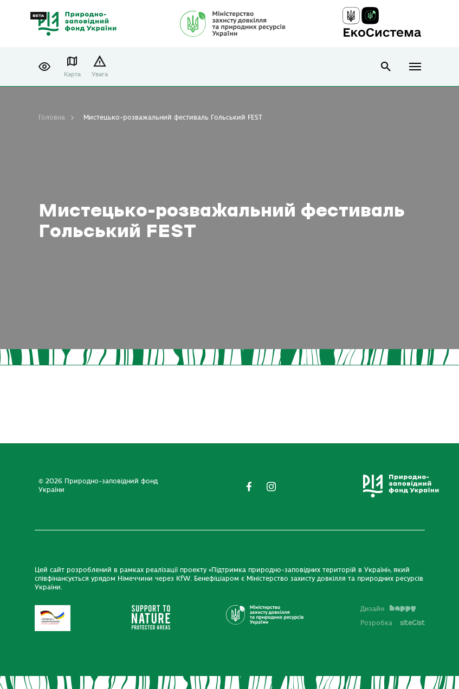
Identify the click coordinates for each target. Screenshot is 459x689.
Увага (100, 74)
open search (386, 67)
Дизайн (388, 609)
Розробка (392, 623)
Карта (72, 74)
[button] (44, 66)
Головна (51, 117)
